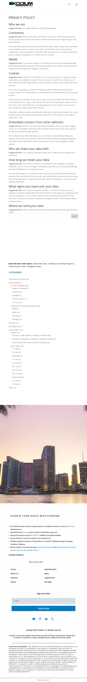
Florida (12, 333)
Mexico (15, 312)
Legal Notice (49, 578)
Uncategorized (14, 326)
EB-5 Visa (24, 532)
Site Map (48, 582)
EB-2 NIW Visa (35, 535)
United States (14, 330)
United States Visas (40, 264)
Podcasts (12, 323)
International (13, 283)
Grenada (15, 295)
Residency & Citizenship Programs (61, 264)
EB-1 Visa (15, 366)
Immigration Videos (34, 266)
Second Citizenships (17, 285)
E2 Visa (69, 526)
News (46, 573)
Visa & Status (15, 346)
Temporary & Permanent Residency (23, 306)
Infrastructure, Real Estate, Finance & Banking (29, 342)
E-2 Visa (15, 363)
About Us (14, 573)
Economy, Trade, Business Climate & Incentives (30, 335)
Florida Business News (17, 266)
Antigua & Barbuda (19, 288)
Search (74, 216)
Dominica (15, 292)
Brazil (14, 309)
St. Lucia (15, 302)
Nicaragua (16, 316)
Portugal (15, 319)
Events (13, 582)
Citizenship (16, 356)
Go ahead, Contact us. (16, 555)
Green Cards (16, 377)
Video (11, 388)
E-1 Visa (15, 359)
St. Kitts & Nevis (18, 299)
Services (14, 578)
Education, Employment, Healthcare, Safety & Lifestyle (32, 339)
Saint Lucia (19, 550)
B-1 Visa (15, 349)
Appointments (50, 569)
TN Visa (15, 384)
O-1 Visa (15, 381)
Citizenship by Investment (44, 547)
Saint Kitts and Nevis (32, 550)
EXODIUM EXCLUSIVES (17, 279)
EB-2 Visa (15, 370)
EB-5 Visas (16, 373)
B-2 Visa (15, 352)
